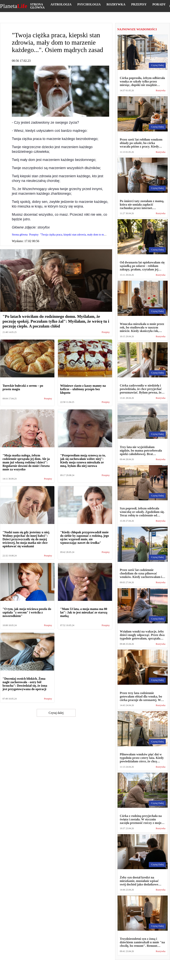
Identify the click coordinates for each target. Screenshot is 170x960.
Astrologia (61, 4)
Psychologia (89, 4)
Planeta (13, 6)
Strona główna (37, 6)
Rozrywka (115, 4)
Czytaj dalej (56, 712)
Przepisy (138, 4)
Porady (159, 4)
